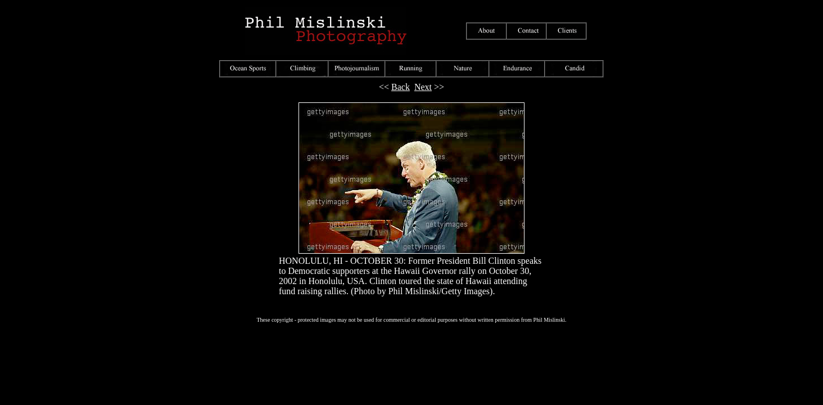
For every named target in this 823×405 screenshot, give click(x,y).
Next (423, 87)
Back (400, 87)
